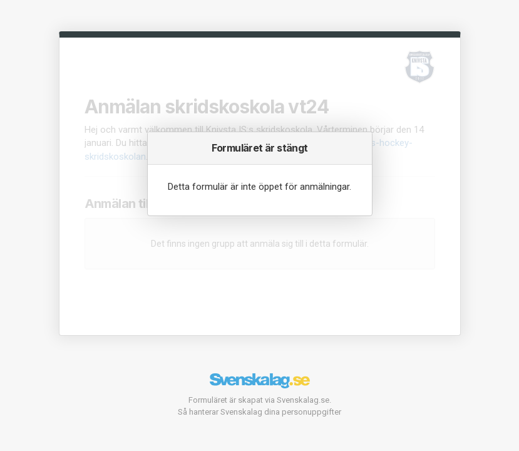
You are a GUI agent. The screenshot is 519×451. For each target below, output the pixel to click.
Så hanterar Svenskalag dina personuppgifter (259, 412)
